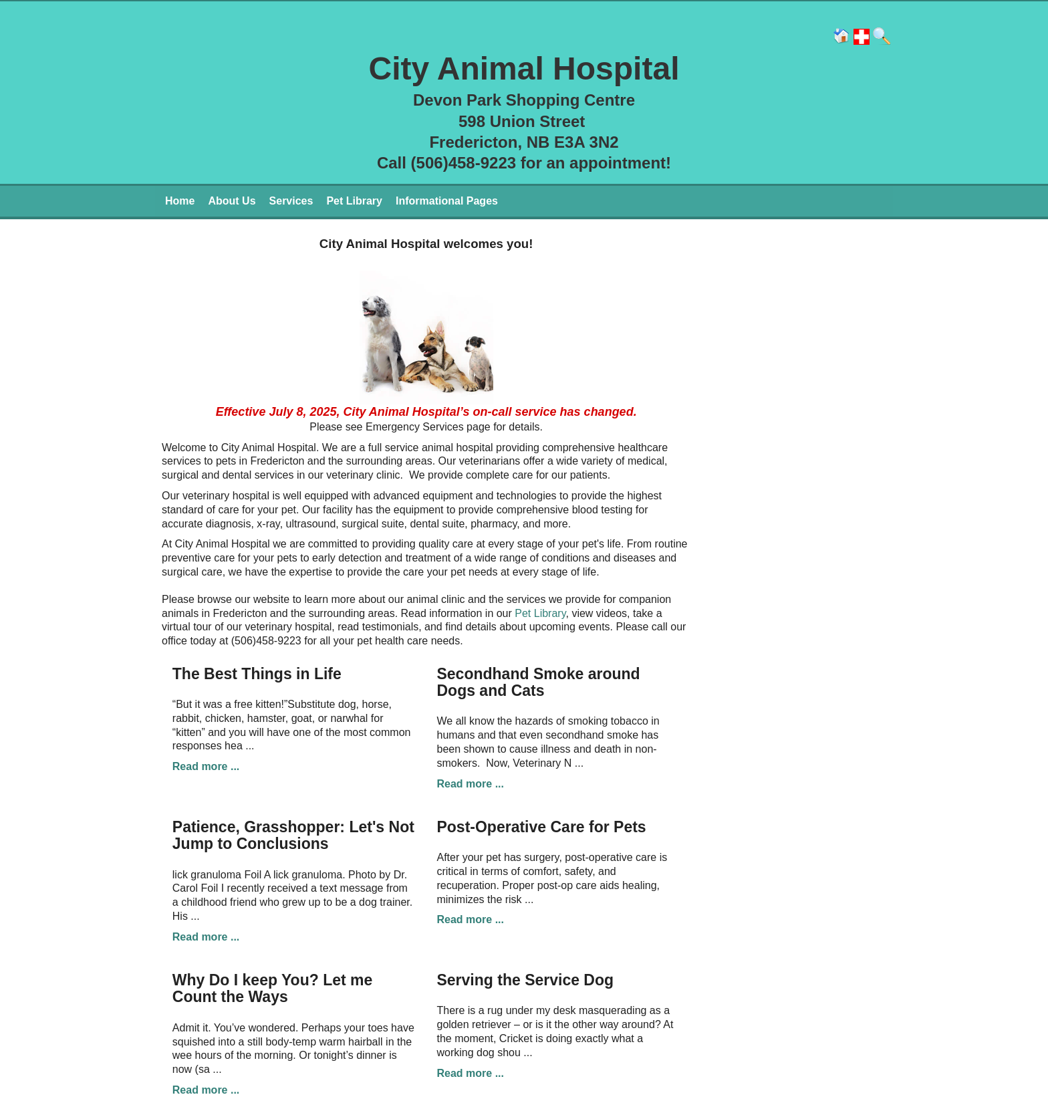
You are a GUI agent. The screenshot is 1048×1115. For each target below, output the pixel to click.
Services (291, 201)
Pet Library (354, 201)
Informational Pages (447, 201)
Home (179, 201)
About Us (231, 201)
